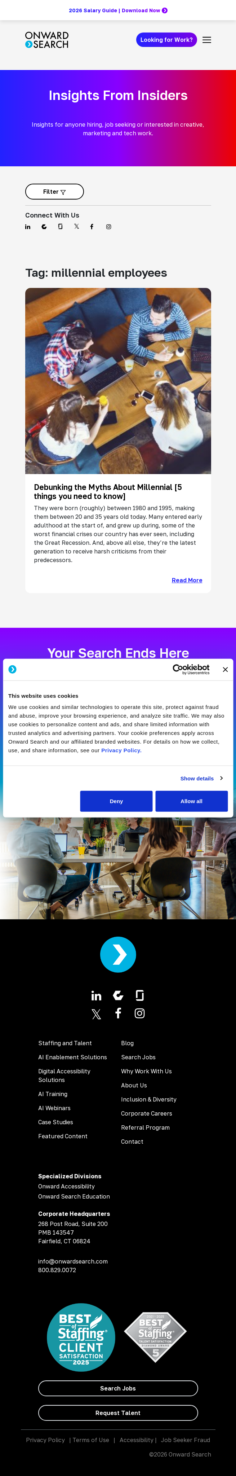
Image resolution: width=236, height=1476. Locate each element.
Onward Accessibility (66, 1186)
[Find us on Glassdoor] (61, 226)
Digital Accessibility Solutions (64, 1075)
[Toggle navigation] (206, 39)
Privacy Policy (45, 1440)
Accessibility (136, 1440)
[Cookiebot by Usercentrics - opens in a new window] (177, 669)
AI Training (52, 1094)
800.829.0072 (57, 1270)
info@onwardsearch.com (73, 1261)
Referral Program (145, 1127)
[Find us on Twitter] (77, 226)
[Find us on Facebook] (94, 226)
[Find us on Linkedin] (29, 226)
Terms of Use (90, 1440)
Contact (132, 1141)
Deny (116, 801)
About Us (134, 1085)
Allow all (191, 801)
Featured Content (63, 1136)
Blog (127, 1043)
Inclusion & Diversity (149, 1099)
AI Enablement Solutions (72, 1057)
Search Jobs (138, 1057)
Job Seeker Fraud (185, 1440)
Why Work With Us (146, 1071)
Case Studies (55, 1122)
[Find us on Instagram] (110, 226)
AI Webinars (54, 1108)
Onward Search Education (74, 1196)
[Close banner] (225, 669)
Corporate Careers (146, 1113)
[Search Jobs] (118, 1388)
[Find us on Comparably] (45, 226)
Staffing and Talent (65, 1043)
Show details (197, 778)
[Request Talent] (118, 1413)
